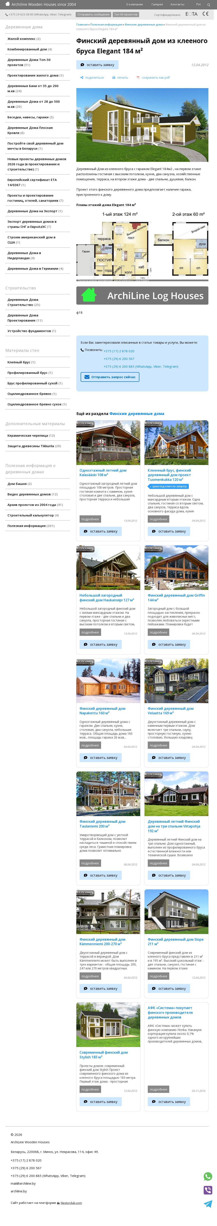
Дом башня (20, 483)
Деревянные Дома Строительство (24, 302)
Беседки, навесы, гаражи (31, 117)
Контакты (177, 4)
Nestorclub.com (71, 1203)
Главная (82, 24)
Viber (53, 14)
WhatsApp (42, 14)
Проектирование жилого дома (35, 75)
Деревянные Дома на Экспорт (35, 211)
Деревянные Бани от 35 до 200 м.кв (33, 88)
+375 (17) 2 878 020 (119, 351)
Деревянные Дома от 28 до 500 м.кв (34, 104)
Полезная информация (31, 525)
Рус (198, 4)
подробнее (90, 519)
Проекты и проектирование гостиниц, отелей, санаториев (35, 198)
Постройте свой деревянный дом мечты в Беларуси (35, 145)
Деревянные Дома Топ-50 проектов (29, 62)
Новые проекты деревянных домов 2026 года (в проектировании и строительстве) (37, 164)
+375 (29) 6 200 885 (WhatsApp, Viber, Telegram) (141, 366)
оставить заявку (100, 64)
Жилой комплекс (24, 38)
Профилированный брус (30, 372)
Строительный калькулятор (33, 515)
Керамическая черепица (31, 435)
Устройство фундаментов (32, 331)
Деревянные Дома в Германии (35, 268)
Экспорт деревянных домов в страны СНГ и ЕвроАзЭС (32, 224)
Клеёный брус (21, 362)
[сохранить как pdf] (153, 77)
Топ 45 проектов (125, 14)
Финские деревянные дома (144, 24)
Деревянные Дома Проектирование (25, 317)
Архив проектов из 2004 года (35, 504)
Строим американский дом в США (31, 239)
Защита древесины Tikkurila (34, 446)
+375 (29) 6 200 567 (119, 359)
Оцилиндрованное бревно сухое (37, 404)
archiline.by (19, 1191)
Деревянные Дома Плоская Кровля (30, 130)
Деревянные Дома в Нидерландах (24, 255)
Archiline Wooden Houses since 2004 (40, 4)
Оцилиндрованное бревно (32, 393)
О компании (134, 4)
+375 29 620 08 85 (19, 14)
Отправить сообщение (93, 14)
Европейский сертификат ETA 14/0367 (32, 182)
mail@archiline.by (23, 1183)
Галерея (157, 4)
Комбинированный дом (30, 49)
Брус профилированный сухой (35, 383)
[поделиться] (92, 77)
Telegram (64, 14)
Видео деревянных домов (33, 494)
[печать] (120, 77)
